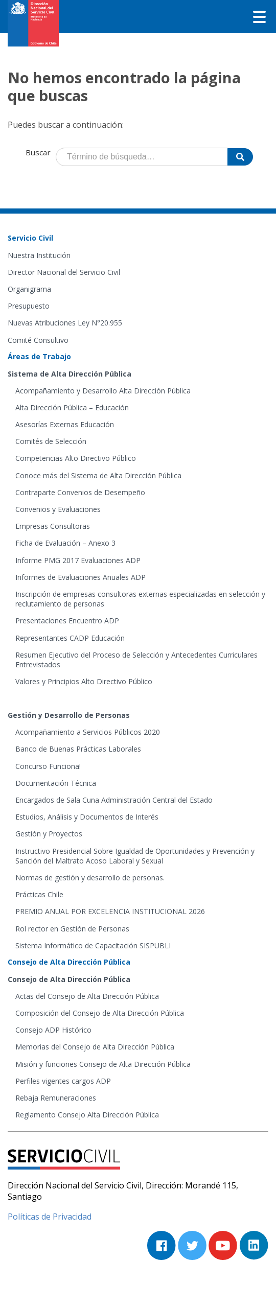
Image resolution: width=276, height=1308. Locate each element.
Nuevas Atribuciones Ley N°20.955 (65, 323)
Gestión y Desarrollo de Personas (69, 715)
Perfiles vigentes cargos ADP (63, 1081)
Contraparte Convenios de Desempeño (80, 492)
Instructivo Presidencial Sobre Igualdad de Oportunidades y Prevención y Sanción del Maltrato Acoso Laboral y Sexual (135, 856)
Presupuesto (29, 306)
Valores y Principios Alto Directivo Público (83, 681)
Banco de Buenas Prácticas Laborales (78, 749)
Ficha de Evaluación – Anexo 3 (65, 543)
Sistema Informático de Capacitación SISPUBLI (93, 945)
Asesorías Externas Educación (64, 424)
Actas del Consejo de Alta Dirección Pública (87, 996)
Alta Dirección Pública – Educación (72, 407)
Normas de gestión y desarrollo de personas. (90, 877)
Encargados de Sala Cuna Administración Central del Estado (114, 800)
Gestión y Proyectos (48, 833)
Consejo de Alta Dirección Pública (69, 979)
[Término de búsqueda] (142, 157)
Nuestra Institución (39, 255)
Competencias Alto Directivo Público (75, 458)
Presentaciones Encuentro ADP (67, 620)
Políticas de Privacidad (49, 1216)
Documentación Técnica (55, 783)
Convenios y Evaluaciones (58, 509)
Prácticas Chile (39, 894)
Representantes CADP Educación (70, 638)
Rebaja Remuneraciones (55, 1098)
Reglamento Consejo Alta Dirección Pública (87, 1114)
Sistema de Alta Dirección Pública (69, 374)
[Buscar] (240, 157)
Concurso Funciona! (48, 766)
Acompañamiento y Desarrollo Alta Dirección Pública (103, 390)
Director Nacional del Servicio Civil (64, 272)
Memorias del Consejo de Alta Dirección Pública (94, 1047)
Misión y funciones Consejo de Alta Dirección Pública (103, 1064)
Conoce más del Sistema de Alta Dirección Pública (98, 475)
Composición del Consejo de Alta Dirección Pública (99, 1013)
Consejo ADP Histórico (53, 1030)
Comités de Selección (50, 441)
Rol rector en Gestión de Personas (72, 928)
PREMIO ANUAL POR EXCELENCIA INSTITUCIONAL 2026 (110, 911)
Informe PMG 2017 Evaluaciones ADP (78, 560)
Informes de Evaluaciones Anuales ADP (80, 577)
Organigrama (29, 289)
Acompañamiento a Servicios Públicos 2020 (87, 732)
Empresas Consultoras (52, 526)
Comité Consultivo (38, 340)
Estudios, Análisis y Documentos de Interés (86, 817)
